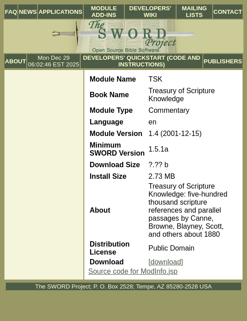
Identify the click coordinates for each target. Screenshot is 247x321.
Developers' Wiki (150, 11)
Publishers (223, 61)
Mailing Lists (194, 11)
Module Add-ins (104, 11)
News (28, 11)
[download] (165, 262)
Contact (228, 11)
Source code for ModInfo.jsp (132, 271)
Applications (60, 11)
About (15, 61)
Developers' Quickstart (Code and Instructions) (141, 61)
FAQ (11, 11)
